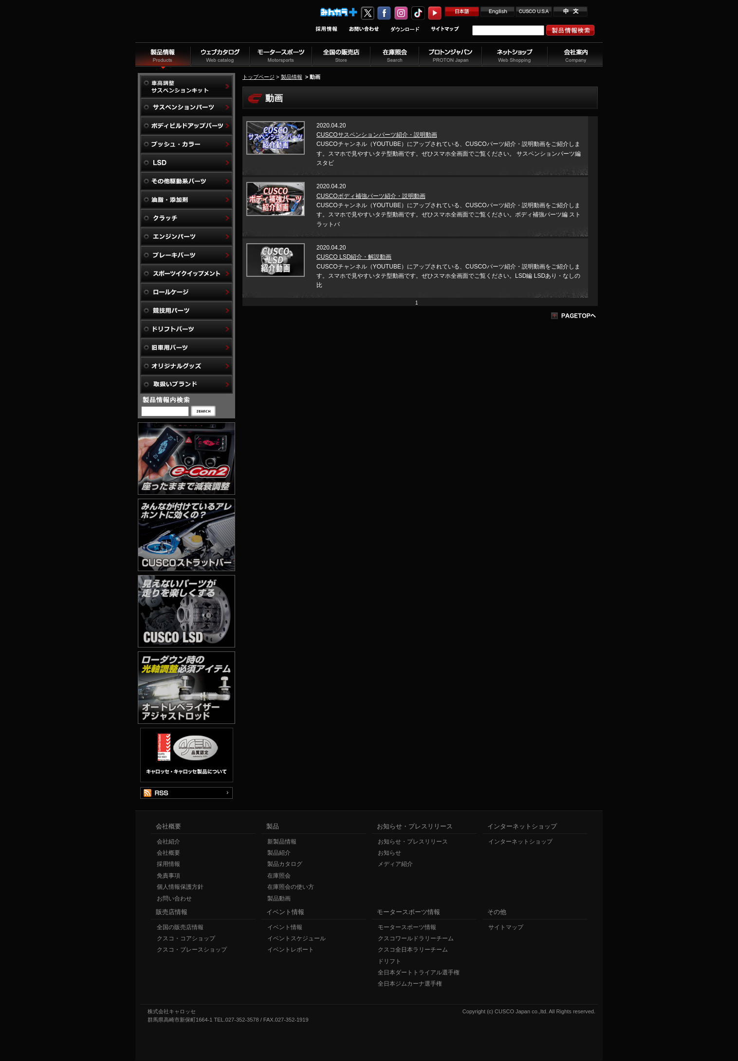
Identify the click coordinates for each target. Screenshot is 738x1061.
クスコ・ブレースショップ (192, 950)
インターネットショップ (520, 842)
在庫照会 (279, 876)
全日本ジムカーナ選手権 (410, 984)
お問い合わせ (174, 899)
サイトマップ (505, 927)
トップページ (258, 77)
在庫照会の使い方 (290, 887)
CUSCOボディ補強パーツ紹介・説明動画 (370, 196)
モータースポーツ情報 (407, 927)
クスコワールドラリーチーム (416, 938)
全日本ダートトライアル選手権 (419, 973)
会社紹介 (168, 842)
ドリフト (389, 961)
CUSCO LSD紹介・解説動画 (353, 256)
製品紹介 (279, 853)
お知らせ (389, 853)
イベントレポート (290, 950)
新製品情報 (281, 842)
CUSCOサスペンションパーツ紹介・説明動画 (376, 134)
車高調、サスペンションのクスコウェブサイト (199, 26)
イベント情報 (284, 927)
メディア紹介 (395, 864)
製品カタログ (284, 864)
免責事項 (168, 876)
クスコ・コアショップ (186, 938)
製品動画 (279, 899)
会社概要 (168, 853)
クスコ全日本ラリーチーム (413, 950)
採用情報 (168, 864)
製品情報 (291, 77)
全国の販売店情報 (180, 927)
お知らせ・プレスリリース (413, 842)
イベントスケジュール (296, 938)
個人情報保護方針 (180, 887)
